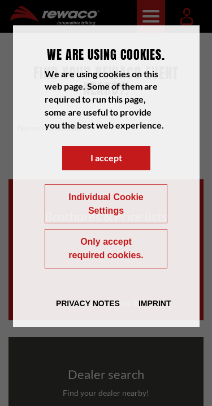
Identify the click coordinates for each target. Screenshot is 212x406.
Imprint (155, 303)
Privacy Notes (88, 303)
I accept (106, 157)
